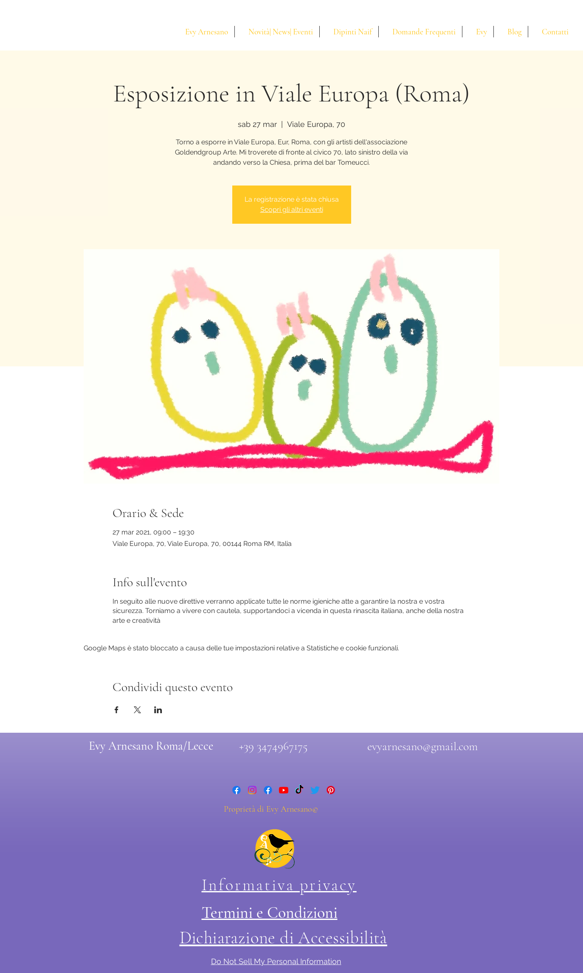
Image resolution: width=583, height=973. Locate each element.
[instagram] (252, 790)
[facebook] (236, 790)
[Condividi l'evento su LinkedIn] (158, 709)
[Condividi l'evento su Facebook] (117, 709)
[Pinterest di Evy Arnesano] (330, 790)
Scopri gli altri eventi (291, 209)
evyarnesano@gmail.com (422, 746)
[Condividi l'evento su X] (137, 709)
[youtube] (283, 790)
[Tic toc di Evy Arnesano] (299, 790)
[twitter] (315, 790)
